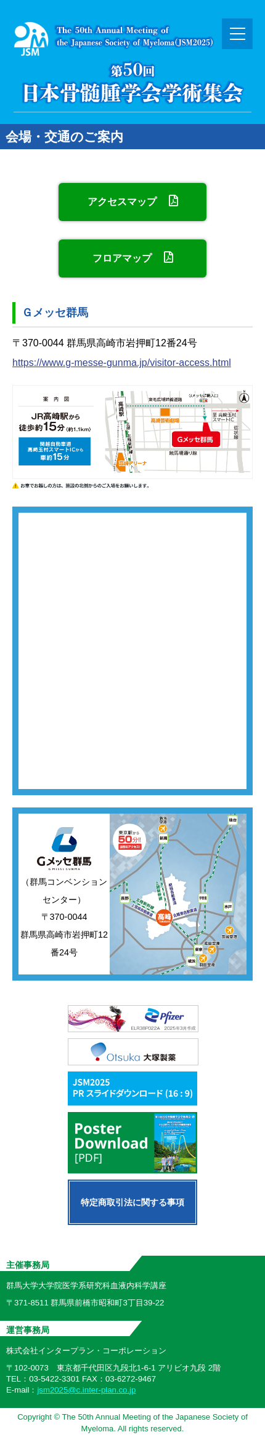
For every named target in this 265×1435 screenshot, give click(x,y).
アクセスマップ (132, 201)
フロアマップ (132, 257)
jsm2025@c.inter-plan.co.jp (86, 1389)
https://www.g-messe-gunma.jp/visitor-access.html (121, 362)
